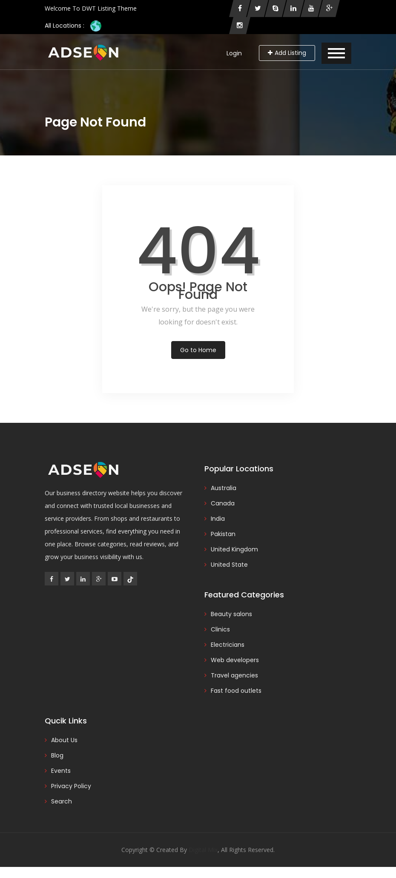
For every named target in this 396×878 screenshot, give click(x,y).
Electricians (227, 644)
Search (61, 801)
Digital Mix (203, 850)
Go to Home (198, 350)
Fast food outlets (236, 690)
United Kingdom (234, 549)
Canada (223, 503)
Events (61, 770)
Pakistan (223, 534)
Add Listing (287, 53)
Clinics (220, 629)
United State (229, 564)
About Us (64, 740)
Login (234, 53)
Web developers (235, 660)
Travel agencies (234, 675)
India (218, 518)
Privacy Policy (71, 786)
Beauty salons (231, 614)
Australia (223, 488)
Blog (57, 755)
